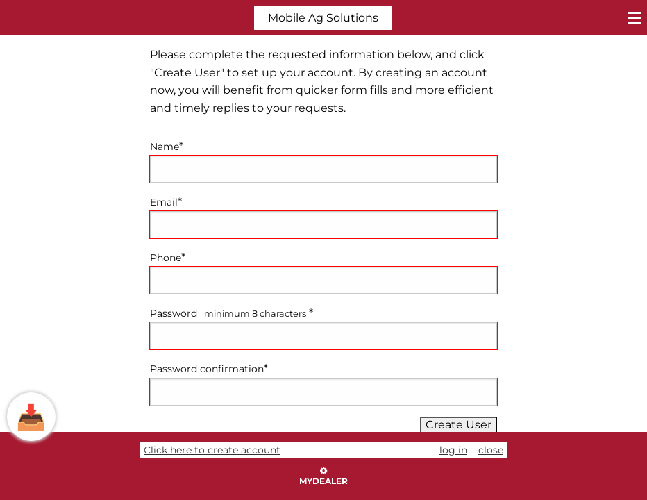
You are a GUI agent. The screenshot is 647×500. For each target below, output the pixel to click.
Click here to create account (212, 450)
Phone (165, 257)
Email (164, 202)
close (490, 450)
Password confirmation (207, 368)
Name (164, 146)
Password (173, 313)
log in (453, 450)
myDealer (323, 476)
